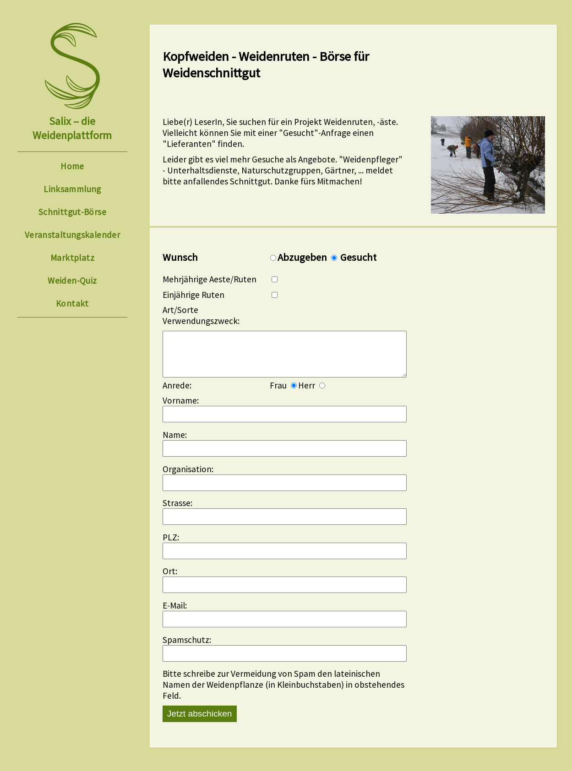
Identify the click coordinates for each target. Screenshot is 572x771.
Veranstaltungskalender (72, 234)
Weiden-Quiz (72, 280)
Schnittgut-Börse (72, 211)
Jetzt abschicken (199, 723)
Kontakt (72, 303)
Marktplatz (72, 257)
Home (72, 166)
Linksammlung (72, 188)
